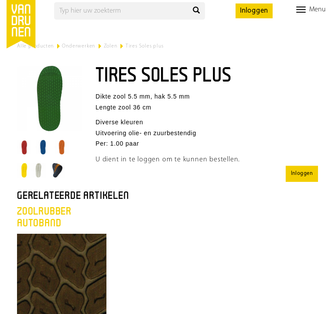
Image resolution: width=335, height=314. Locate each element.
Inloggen (254, 10)
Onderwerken (78, 46)
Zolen (110, 46)
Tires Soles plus (145, 46)
